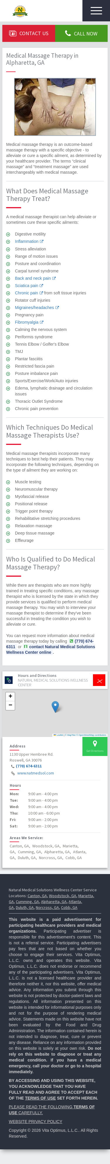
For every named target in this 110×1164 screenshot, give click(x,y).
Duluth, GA (25, 907)
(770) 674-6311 (29, 766)
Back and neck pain (33, 278)
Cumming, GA (27, 901)
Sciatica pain (26, 285)
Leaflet (58, 735)
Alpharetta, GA (54, 901)
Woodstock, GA (62, 895)
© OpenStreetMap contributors (91, 735)
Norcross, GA (47, 907)
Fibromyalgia (26, 322)
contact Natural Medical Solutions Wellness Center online (50, 649)
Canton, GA (37, 895)
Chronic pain (26, 293)
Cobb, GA (69, 907)
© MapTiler (70, 735)
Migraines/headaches (34, 307)
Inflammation (26, 241)
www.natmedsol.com (35, 773)
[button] (55, 707)
